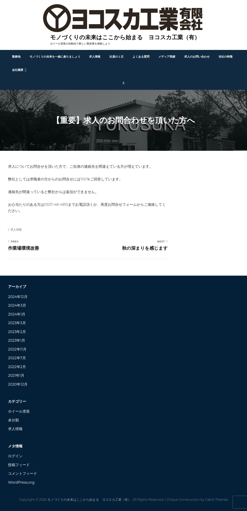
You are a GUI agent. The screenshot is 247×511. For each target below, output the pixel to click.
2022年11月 (17, 349)
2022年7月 (17, 358)
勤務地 (16, 56)
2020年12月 (18, 384)
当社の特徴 (225, 56)
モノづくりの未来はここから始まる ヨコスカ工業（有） (125, 37)
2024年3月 (17, 305)
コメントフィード (22, 473)
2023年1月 (16, 340)
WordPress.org (21, 482)
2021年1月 (16, 375)
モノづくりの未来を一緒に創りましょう (55, 56)
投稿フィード (19, 465)
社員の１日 (116, 56)
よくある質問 (141, 56)
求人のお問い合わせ (197, 56)
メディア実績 (166, 56)
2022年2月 (17, 367)
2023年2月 (17, 332)
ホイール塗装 (19, 411)
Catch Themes (216, 500)
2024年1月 (16, 314)
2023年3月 (17, 323)
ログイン (15, 456)
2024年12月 (18, 297)
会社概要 (17, 70)
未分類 (13, 420)
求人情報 (94, 56)
